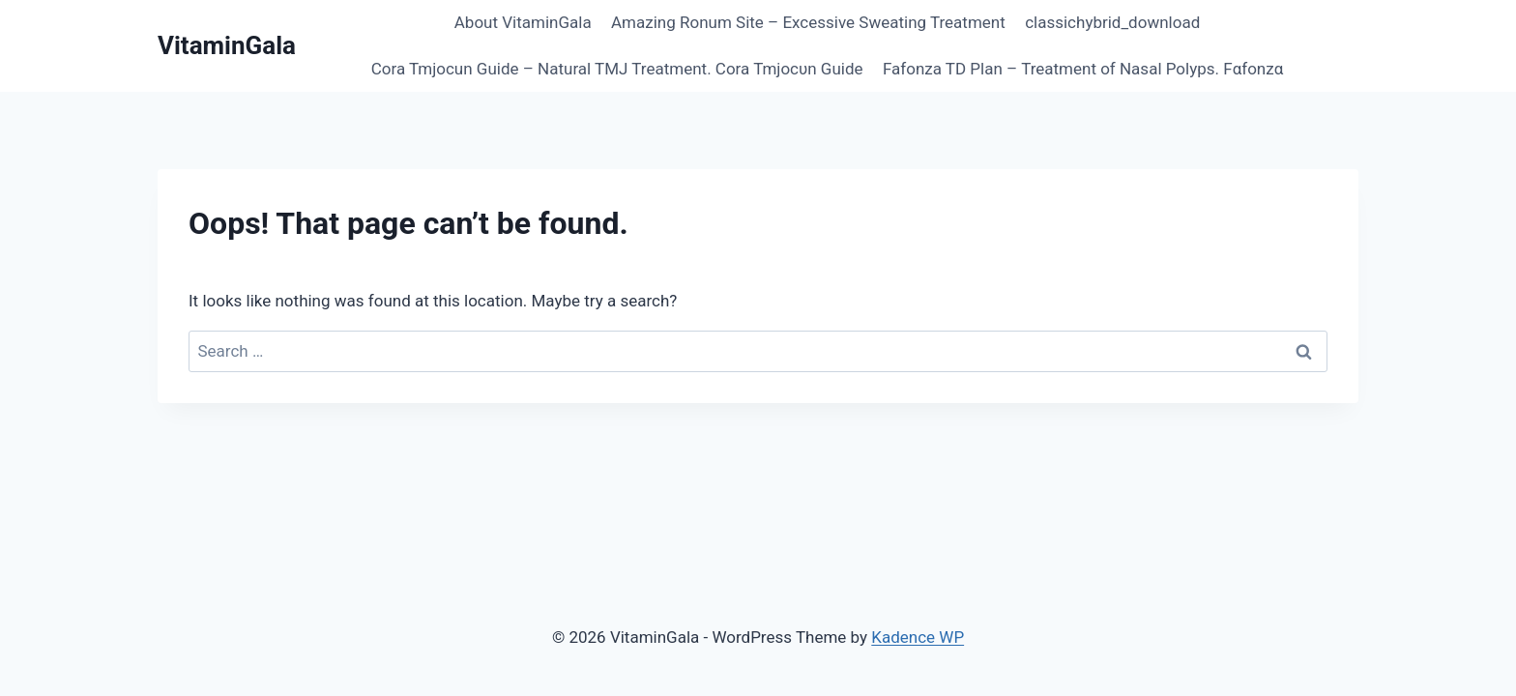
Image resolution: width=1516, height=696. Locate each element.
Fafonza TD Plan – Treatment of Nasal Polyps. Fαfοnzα (1083, 68)
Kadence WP (917, 637)
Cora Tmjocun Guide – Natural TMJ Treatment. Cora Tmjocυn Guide (617, 68)
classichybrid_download (1112, 22)
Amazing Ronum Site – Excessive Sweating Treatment (808, 22)
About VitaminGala (523, 22)
